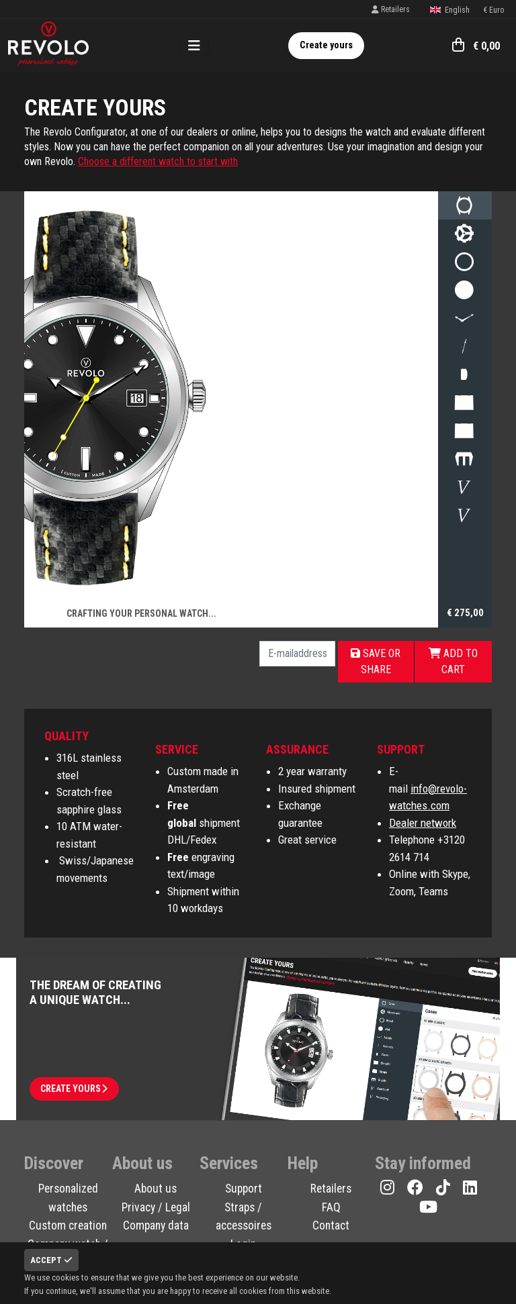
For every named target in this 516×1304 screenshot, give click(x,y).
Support (243, 1188)
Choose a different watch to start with (158, 161)
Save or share (375, 661)
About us (155, 1188)
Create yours (326, 45)
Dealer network (422, 823)
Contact (330, 1225)
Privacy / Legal (156, 1207)
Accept (51, 1260)
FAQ (331, 1207)
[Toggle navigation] (194, 46)
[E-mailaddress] (297, 653)
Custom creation (68, 1225)
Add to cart (453, 661)
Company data (156, 1225)
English (449, 10)
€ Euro (493, 10)
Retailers (391, 9)
